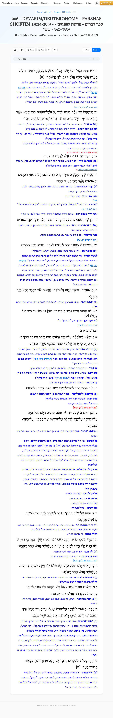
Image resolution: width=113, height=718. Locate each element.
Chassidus (45, 3)
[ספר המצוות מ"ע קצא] (85, 407)
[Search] (97, 3)
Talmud (34, 3)
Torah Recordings (10, 3)
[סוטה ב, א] (93, 152)
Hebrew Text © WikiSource (67, 705)
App (41, 50)
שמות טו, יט (62, 378)
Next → (96, 50)
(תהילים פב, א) (89, 209)
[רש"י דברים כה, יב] (90, 325)
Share (30, 50)
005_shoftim (66, 12)
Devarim (56, 12)
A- (49, 50)
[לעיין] (95, 200)
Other (89, 3)
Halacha (57, 3)
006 (74, 12)
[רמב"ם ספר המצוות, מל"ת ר (87, 170)
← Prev (86, 50)
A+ (55, 50)
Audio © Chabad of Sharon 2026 (47, 705)
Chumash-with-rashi (44, 12)
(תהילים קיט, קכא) (42, 359)
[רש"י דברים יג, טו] (87, 240)
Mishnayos (78, 3)
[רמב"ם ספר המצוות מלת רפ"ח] (78, 152)
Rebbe (67, 3)
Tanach (24, 3)
